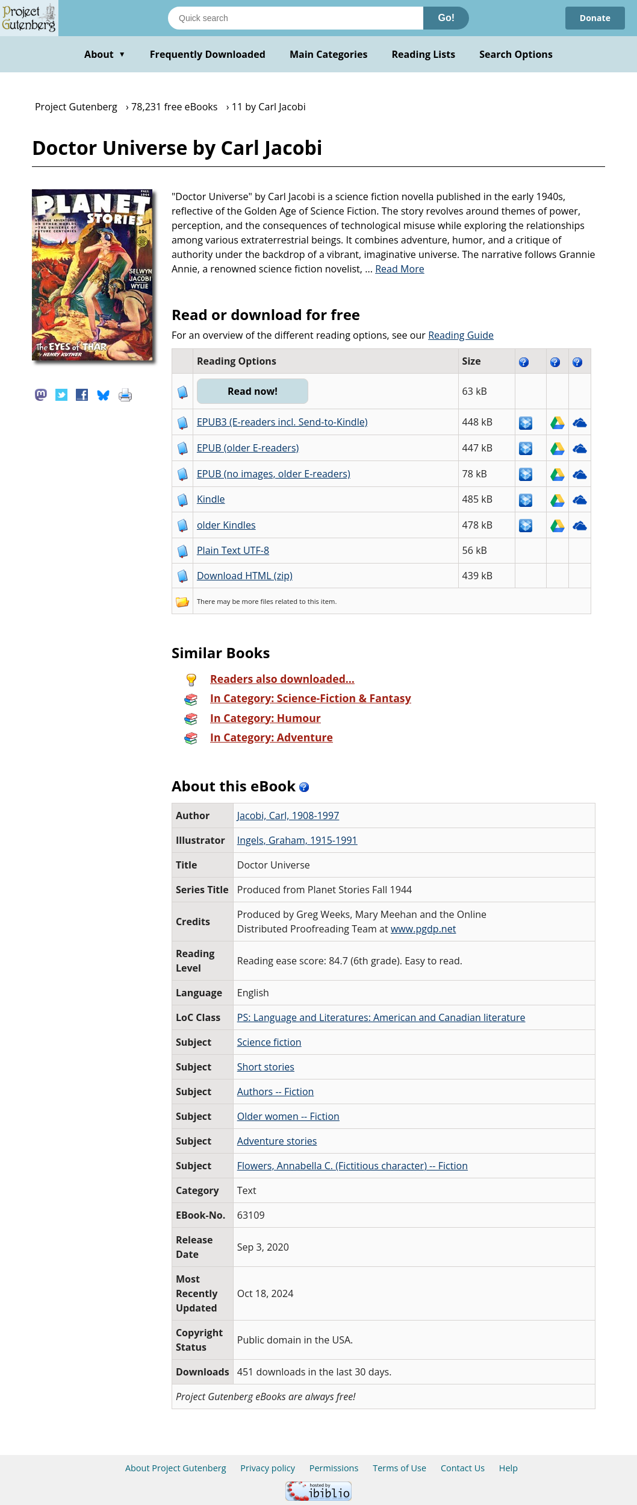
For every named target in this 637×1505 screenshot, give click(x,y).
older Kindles (226, 525)
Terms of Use (399, 1468)
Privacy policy (267, 1468)
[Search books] (295, 18)
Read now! (253, 391)
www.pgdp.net (423, 928)
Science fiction (269, 1042)
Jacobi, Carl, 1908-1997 (288, 815)
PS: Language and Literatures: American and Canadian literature (381, 1017)
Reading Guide (461, 335)
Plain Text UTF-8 (233, 550)
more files (257, 601)
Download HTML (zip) (245, 575)
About (105, 54)
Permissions (334, 1468)
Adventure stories (277, 1141)
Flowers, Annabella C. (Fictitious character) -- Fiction (352, 1165)
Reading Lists (424, 54)
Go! (446, 18)
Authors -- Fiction (275, 1091)
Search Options (516, 54)
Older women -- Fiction (288, 1116)
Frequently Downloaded (208, 54)
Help (508, 1468)
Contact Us (463, 1468)
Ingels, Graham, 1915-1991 (297, 840)
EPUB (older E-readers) (248, 447)
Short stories (265, 1066)
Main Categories (329, 54)
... (394, 268)
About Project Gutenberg (175, 1468)
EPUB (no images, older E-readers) (273, 473)
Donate (595, 18)
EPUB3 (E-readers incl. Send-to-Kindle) (282, 422)
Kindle (211, 499)
